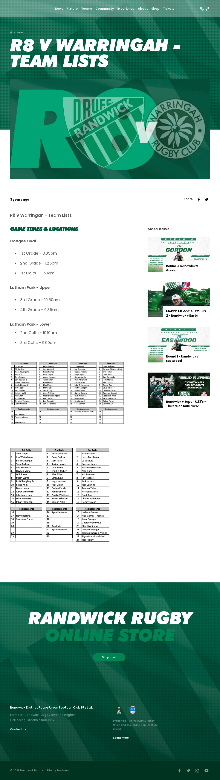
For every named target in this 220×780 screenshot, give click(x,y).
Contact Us (18, 729)
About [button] (143, 9)
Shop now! (109, 657)
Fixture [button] (72, 9)
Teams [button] (86, 9)
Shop (155, 9)
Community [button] (104, 9)
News (20, 32)
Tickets (168, 9)
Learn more (121, 738)
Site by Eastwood (58, 770)
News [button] (59, 9)
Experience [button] (125, 9)
